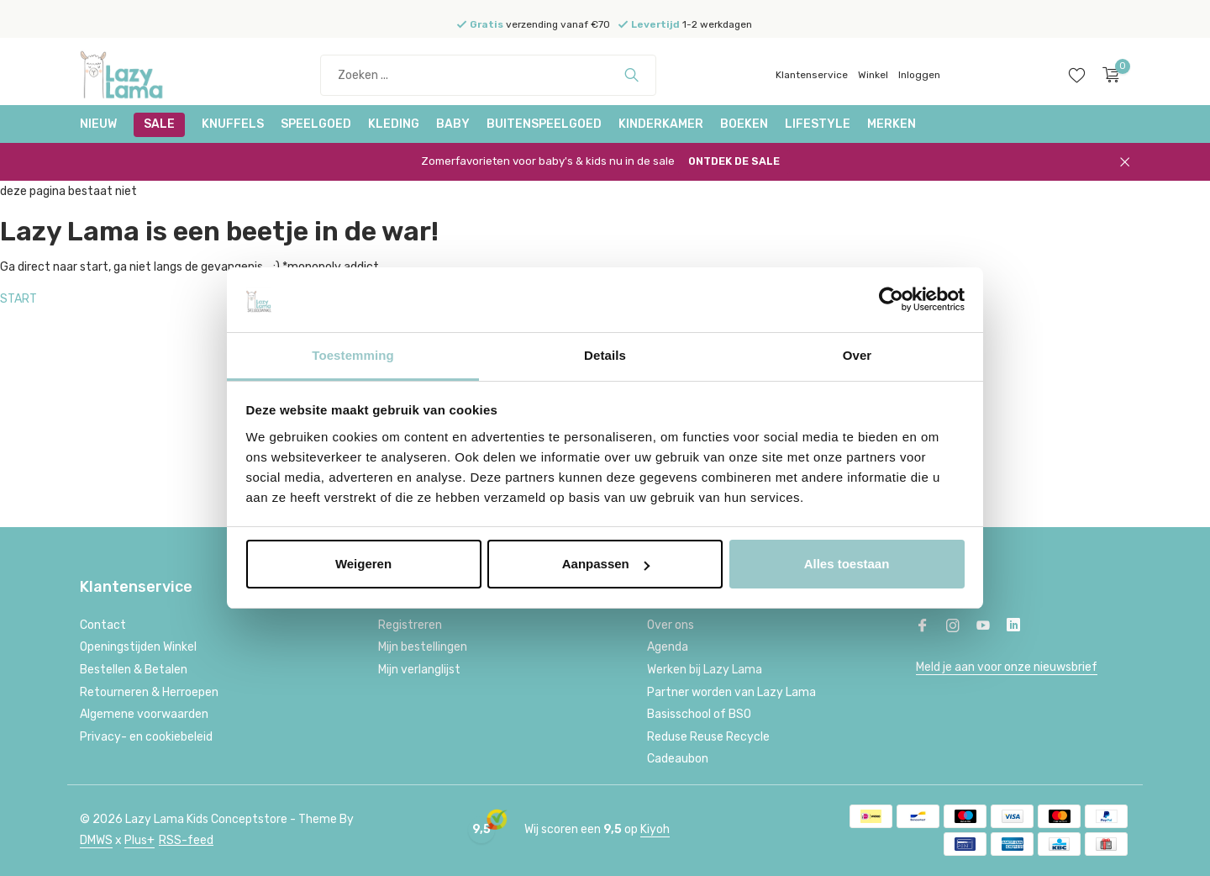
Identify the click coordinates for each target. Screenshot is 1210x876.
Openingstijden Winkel (138, 647)
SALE (159, 124)
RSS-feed (186, 840)
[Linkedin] (1013, 627)
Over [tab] (857, 355)
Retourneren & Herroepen (149, 692)
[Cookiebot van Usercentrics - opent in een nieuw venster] (891, 300)
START (18, 299)
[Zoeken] (488, 75)
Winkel (873, 75)
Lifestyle (817, 124)
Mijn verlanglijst (419, 669)
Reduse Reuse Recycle (708, 737)
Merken (891, 124)
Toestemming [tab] (353, 355)
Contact (103, 625)
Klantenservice (812, 75)
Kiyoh (655, 829)
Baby (453, 124)
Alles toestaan (847, 564)
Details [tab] (605, 355)
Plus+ (139, 840)
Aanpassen (606, 564)
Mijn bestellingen (422, 647)
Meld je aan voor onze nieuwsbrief (1006, 667)
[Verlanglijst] (1077, 75)
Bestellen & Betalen (133, 669)
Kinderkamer (660, 124)
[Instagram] (953, 627)
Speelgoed (316, 124)
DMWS (96, 840)
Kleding (393, 124)
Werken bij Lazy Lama (704, 669)
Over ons (670, 625)
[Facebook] (922, 627)
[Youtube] (983, 627)
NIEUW (98, 124)
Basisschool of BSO (699, 714)
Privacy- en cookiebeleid (146, 737)
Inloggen (919, 75)
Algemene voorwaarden (144, 714)
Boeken (744, 124)
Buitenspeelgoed (544, 124)
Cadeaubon (677, 759)
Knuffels (233, 124)
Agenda (667, 647)
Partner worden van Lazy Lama (731, 692)
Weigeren (363, 564)
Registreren (410, 625)
